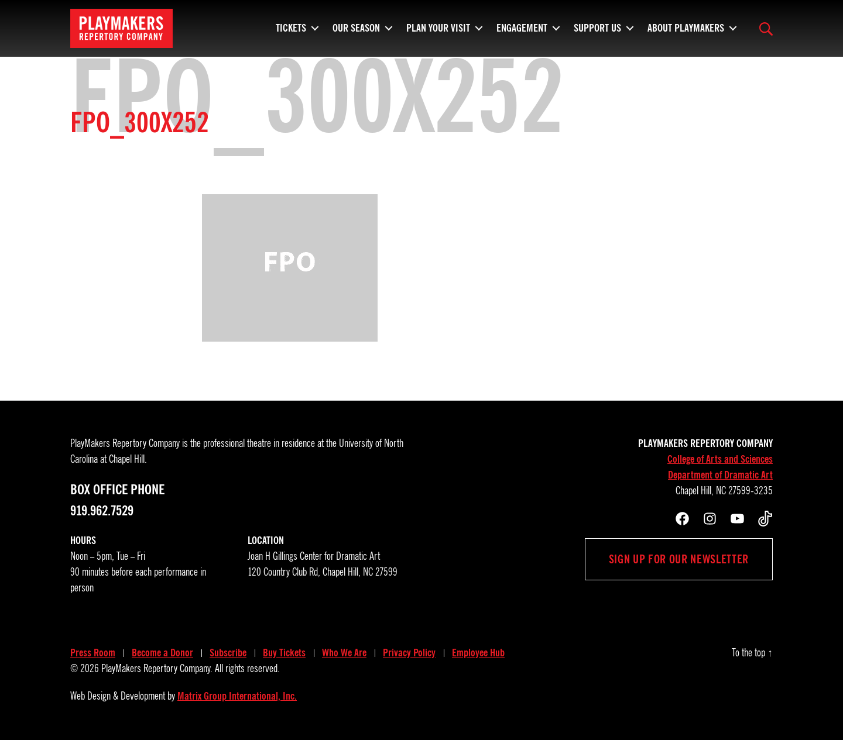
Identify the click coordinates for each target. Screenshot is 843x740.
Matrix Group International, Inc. (237, 696)
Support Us (597, 32)
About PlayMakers (685, 32)
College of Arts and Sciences (720, 459)
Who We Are (344, 653)
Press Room (92, 653)
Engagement (521, 32)
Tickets (291, 32)
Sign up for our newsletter (679, 559)
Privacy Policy (409, 653)
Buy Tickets (284, 653)
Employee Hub (478, 653)
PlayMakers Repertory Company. (157, 668)
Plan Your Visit (438, 32)
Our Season (356, 32)
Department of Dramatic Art (720, 475)
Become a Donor (162, 653)
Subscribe (228, 653)
